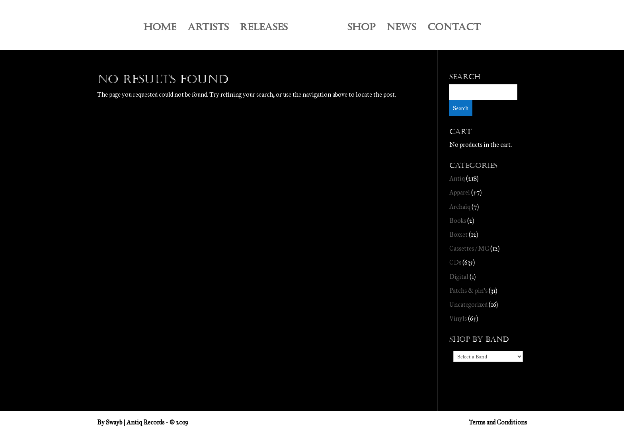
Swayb (114, 422)
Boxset (458, 234)
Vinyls (458, 318)
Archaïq (459, 206)
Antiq (457, 178)
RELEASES (264, 29)
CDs (455, 262)
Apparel (459, 192)
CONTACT (453, 29)
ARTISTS (208, 29)
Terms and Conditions (498, 422)
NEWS (401, 29)
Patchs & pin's (468, 290)
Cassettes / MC (469, 248)
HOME (160, 29)
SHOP (361, 29)
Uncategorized (468, 304)
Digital (458, 276)
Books (457, 220)
